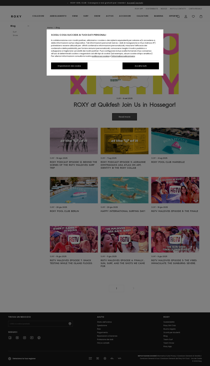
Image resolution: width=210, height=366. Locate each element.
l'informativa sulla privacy (123, 56)
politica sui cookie (100, 56)
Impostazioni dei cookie (69, 66)
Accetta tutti (141, 66)
